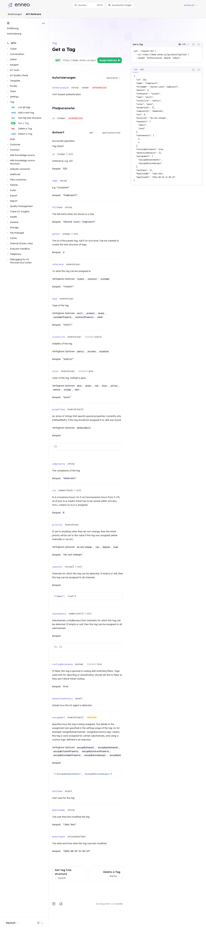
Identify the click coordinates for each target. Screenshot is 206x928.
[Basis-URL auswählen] (95, 43)
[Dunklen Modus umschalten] (40, 923)
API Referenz (33, 15)
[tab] (135, 53)
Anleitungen (15, 15)
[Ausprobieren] (109, 43)
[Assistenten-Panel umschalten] (120, 5)
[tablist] (160, 53)
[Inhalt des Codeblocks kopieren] (193, 28)
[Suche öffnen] (88, 5)
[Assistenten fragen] (199, 28)
